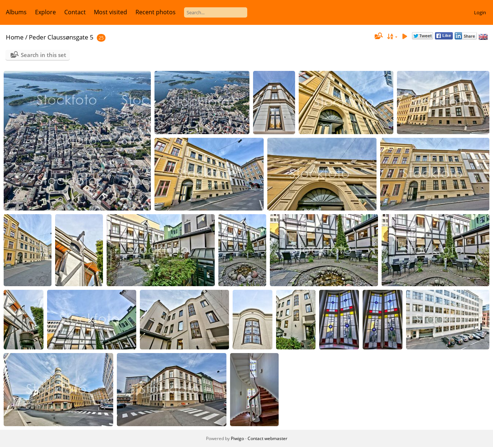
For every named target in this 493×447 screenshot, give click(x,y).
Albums (16, 12)
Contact (75, 12)
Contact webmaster (267, 438)
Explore (45, 12)
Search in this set (43, 54)
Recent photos (155, 12)
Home (15, 37)
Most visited (110, 12)
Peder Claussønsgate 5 (61, 37)
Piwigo (237, 438)
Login (480, 12)
